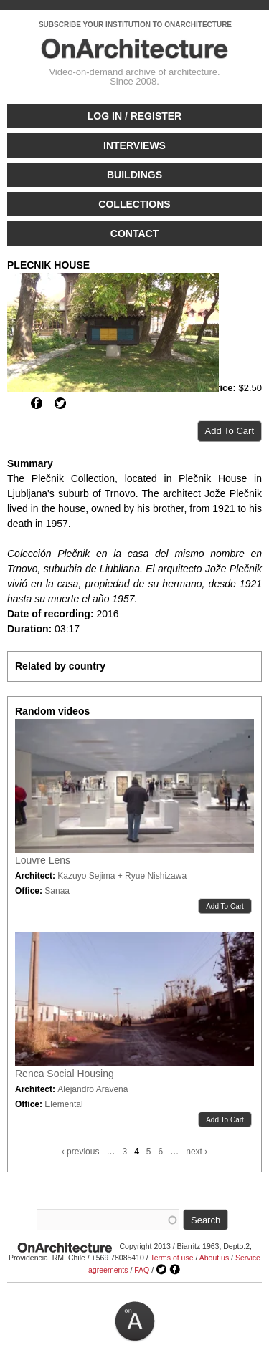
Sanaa (57, 891)
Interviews (134, 145)
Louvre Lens (42, 860)
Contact (134, 233)
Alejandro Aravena (92, 1089)
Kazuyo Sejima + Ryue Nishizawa (122, 876)
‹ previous (81, 1152)
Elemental (63, 1104)
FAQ (141, 1269)
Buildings (134, 174)
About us (214, 1257)
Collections (134, 204)
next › (196, 1152)
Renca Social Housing (64, 1073)
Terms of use (171, 1257)
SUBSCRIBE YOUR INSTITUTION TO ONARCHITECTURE (135, 25)
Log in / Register (134, 116)
